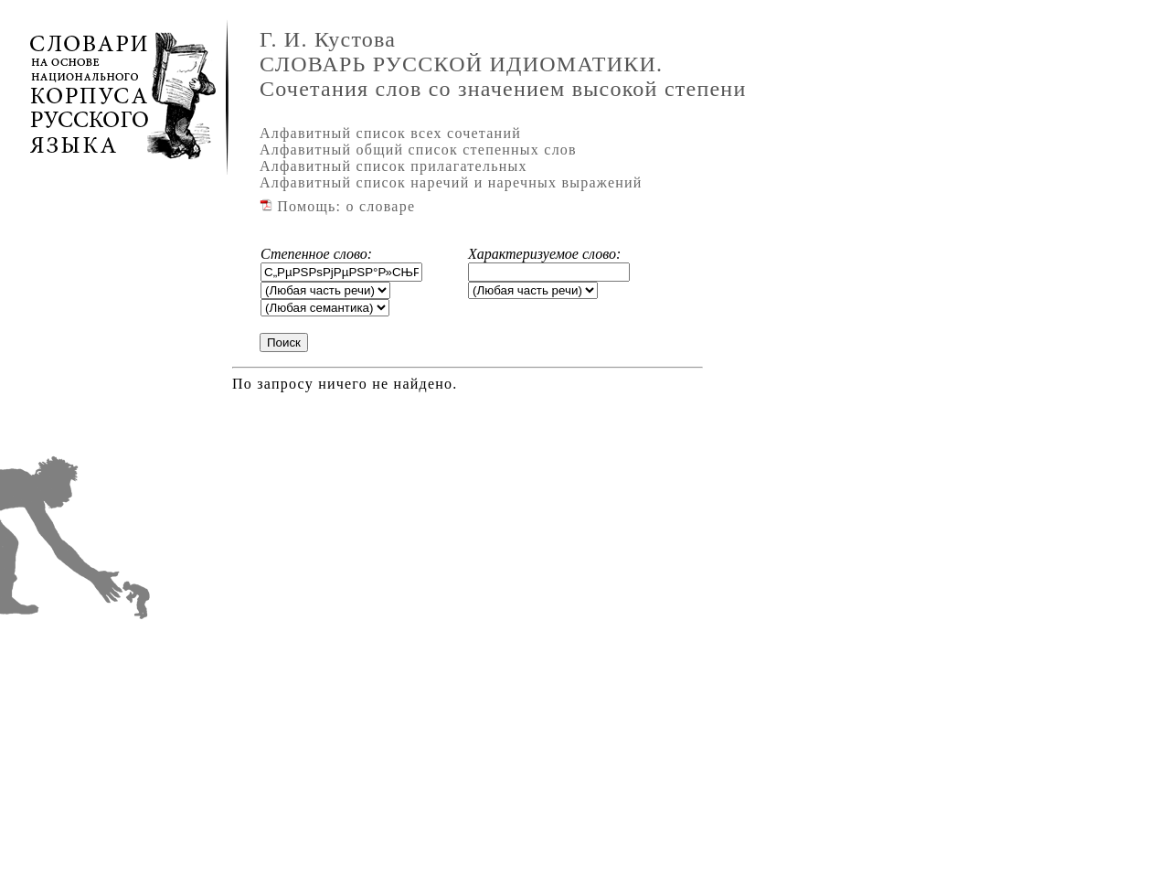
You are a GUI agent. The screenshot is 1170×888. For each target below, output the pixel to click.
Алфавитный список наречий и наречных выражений (451, 182)
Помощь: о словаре (337, 206)
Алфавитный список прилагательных (393, 166)
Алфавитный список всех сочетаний (390, 133)
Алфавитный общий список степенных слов (418, 149)
